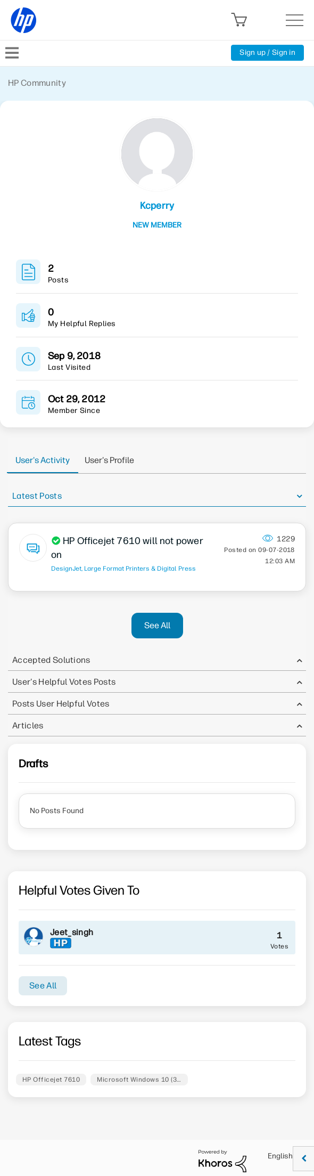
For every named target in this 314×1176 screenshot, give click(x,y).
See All (157, 625)
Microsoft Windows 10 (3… (139, 1079)
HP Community (37, 83)
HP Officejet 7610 (51, 1079)
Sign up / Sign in (267, 52)
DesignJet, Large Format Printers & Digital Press (123, 568)
